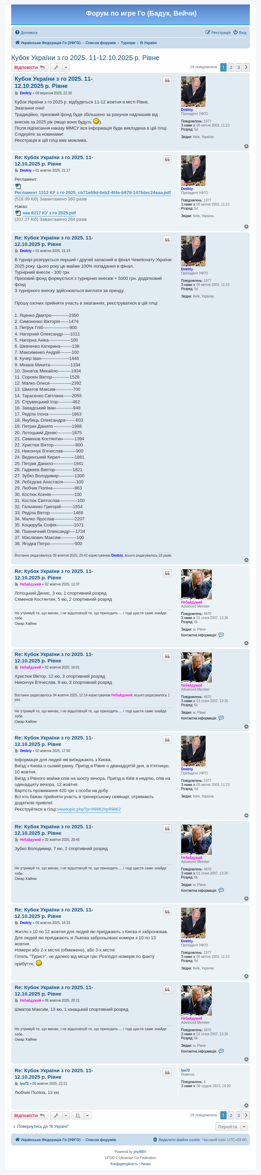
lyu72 (185, 1070)
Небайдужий (191, 602)
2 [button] (231, 67)
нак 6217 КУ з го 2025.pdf (49, 212)
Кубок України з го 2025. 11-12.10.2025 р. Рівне (85, 57)
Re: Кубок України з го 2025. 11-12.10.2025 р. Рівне (54, 160)
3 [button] (239, 67)
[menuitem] (26, 32)
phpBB (139, 1152)
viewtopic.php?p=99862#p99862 (89, 809)
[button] (246, 67)
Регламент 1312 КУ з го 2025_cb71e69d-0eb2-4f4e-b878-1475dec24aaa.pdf (93, 192)
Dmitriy (187, 110)
